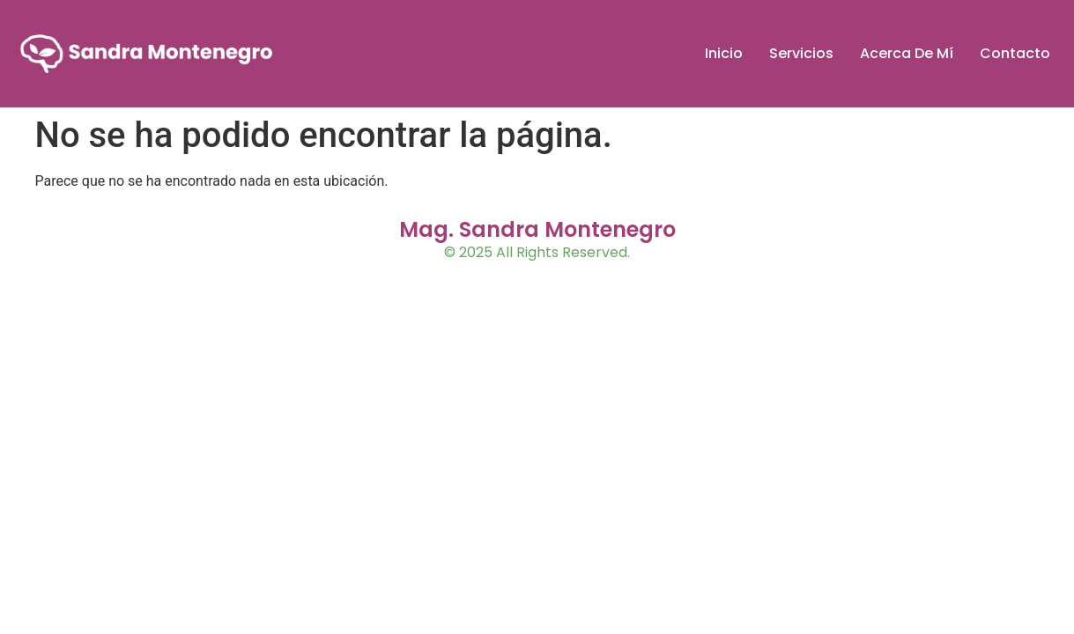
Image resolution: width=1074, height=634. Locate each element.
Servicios (801, 53)
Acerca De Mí (906, 53)
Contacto (1015, 53)
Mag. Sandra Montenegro (537, 229)
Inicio (724, 53)
